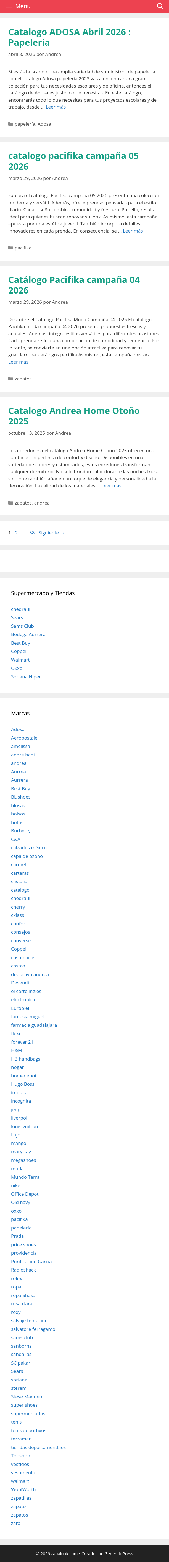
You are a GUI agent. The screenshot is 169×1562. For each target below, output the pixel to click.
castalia (19, 881)
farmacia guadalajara (34, 1025)
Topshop (20, 1455)
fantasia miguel (27, 1016)
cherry (18, 907)
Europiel (20, 1008)
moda (17, 1168)
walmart (20, 1481)
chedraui (20, 609)
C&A (15, 839)
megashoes (23, 1160)
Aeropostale (24, 738)
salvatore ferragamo (33, 1329)
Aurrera (19, 780)
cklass (17, 915)
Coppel (19, 651)
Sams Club (22, 626)
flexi (15, 1033)
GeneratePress (119, 1553)
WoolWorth (23, 1489)
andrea (42, 503)
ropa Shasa (23, 1295)
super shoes (24, 1405)
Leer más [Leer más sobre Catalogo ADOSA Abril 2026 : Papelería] (56, 107)
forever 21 (22, 1042)
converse (21, 940)
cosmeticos (23, 957)
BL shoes (21, 797)
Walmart (20, 660)
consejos (20, 932)
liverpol (19, 1118)
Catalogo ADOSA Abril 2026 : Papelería (69, 37)
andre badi (23, 755)
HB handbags (25, 1059)
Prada (17, 1236)
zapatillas (21, 1498)
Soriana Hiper (26, 676)
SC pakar (20, 1363)
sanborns (21, 1346)
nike (15, 1185)
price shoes (23, 1244)
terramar (21, 1438)
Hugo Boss (22, 1084)
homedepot (24, 1075)
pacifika (23, 248)
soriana (19, 1379)
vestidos (20, 1464)
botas (17, 822)
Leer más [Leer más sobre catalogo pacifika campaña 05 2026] (133, 231)
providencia (24, 1253)
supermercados (28, 1413)
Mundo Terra (25, 1177)
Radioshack (23, 1270)
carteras (20, 873)
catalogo (20, 890)
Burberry (21, 830)
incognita (21, 1101)
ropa (16, 1286)
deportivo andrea (30, 974)
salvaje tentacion (29, 1320)
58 (32, 532)
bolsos (18, 813)
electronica (23, 999)
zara (15, 1523)
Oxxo (16, 668)
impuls (18, 1092)
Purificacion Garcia (31, 1261)
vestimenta (23, 1472)
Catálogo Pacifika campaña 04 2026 (74, 285)
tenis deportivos (28, 1430)
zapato (18, 1506)
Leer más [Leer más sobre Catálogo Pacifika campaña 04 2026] (18, 362)
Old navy (20, 1202)
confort (19, 923)
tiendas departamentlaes (38, 1447)
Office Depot (25, 1194)
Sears (17, 617)
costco (18, 966)
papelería (25, 124)
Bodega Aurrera (28, 634)
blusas (18, 805)
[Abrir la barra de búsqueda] (160, 6)
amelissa (20, 746)
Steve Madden (26, 1396)
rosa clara (21, 1303)
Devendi (20, 982)
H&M (16, 1050)
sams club (22, 1337)
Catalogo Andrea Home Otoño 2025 (74, 416)
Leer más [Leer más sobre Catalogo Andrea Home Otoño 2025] (111, 485)
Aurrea (18, 771)
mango (18, 1143)
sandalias (21, 1354)
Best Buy (20, 643)
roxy (16, 1312)
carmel (18, 864)
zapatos (23, 378)
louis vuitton (24, 1126)
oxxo (16, 1211)
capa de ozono (27, 856)
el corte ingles (26, 991)
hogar (17, 1067)
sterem (19, 1388)
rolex (16, 1278)
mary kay (21, 1151)
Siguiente (52, 532)
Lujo (15, 1134)
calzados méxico (29, 847)
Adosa (44, 124)
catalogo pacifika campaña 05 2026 (73, 161)
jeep (15, 1109)
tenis (16, 1422)
